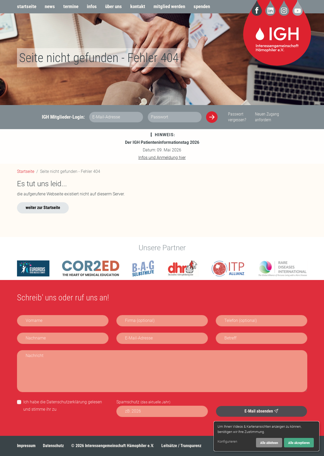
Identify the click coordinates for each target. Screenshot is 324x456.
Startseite (25, 171)
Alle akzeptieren (299, 443)
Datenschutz (53, 445)
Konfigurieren (227, 441)
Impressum (26, 445)
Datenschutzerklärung (67, 401)
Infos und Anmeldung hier (162, 157)
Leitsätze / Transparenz (181, 445)
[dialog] (266, 436)
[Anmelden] (212, 117)
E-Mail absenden (261, 411)
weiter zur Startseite (43, 207)
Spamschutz (143, 401)
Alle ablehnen (269, 443)
